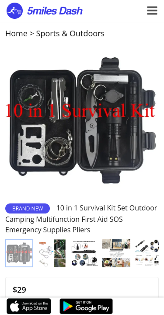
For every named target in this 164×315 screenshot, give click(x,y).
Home (16, 33)
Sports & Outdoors (70, 33)
